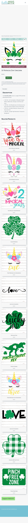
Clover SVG (5, 82)
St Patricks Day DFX (20, 82)
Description (4, 88)
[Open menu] (25, 3)
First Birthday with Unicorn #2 (14, 272)
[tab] (14, 89)
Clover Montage (14, 241)
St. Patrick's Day (7, 81)
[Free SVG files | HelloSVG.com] (8, 2)
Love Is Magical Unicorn (14, 148)
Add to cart (9, 77)
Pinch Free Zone (14, 491)
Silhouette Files (14, 82)
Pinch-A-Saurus (14, 366)
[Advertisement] (14, 20)
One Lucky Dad (14, 335)
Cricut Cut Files (9, 82)
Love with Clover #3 (14, 304)
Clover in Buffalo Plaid (14, 459)
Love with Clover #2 (14, 428)
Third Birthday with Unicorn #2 (14, 397)
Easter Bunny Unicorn (14, 179)
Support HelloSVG (8, 498)
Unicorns (11, 81)
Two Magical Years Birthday (14, 210)
